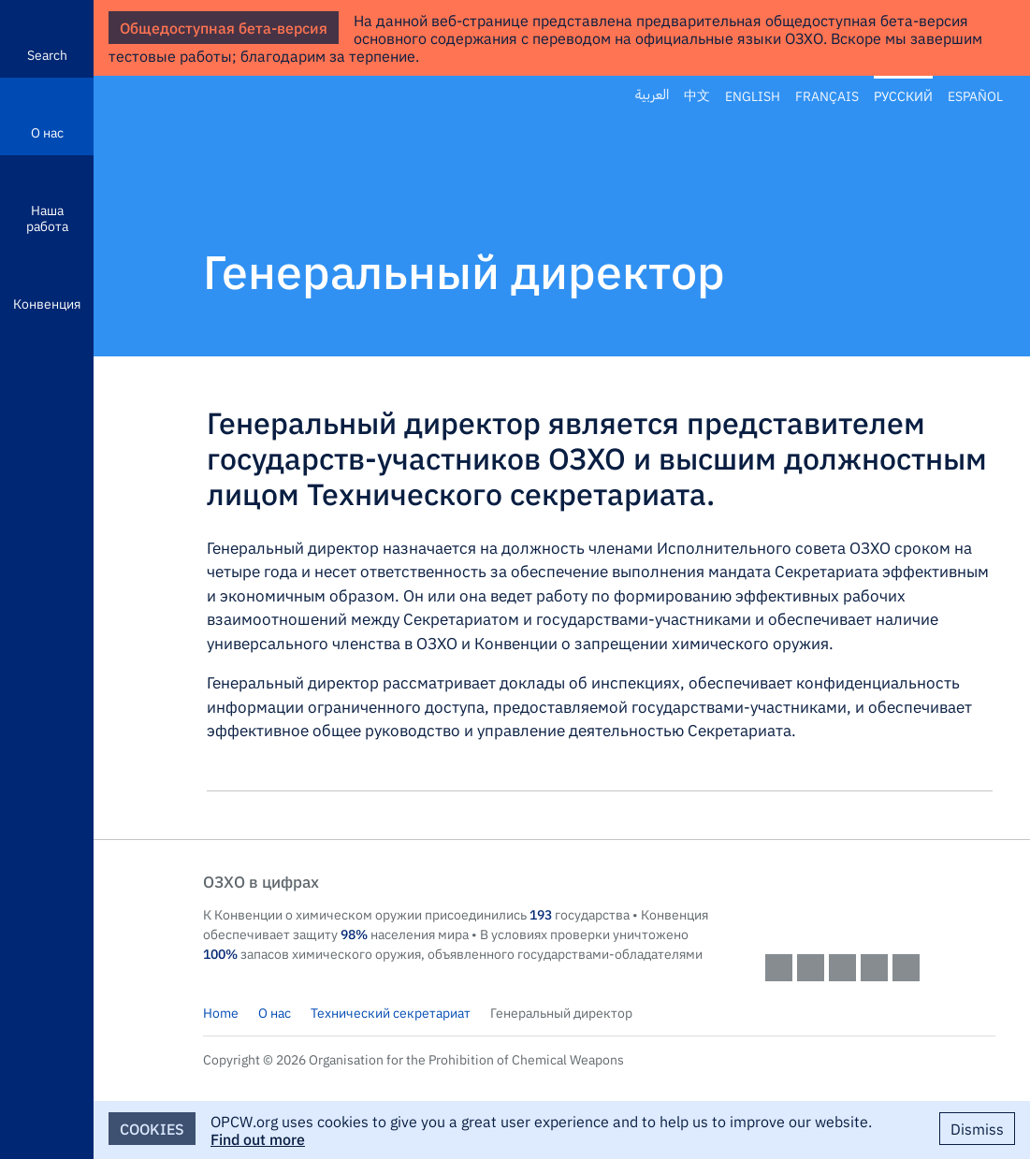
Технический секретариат (391, 1012)
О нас (47, 132)
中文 (697, 96)
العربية (652, 95)
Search (47, 54)
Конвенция (46, 303)
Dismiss (977, 1128)
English (752, 96)
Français (827, 96)
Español (975, 96)
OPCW (880, 900)
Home (221, 1012)
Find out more (257, 1138)
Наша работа (47, 217)
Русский (903, 96)
